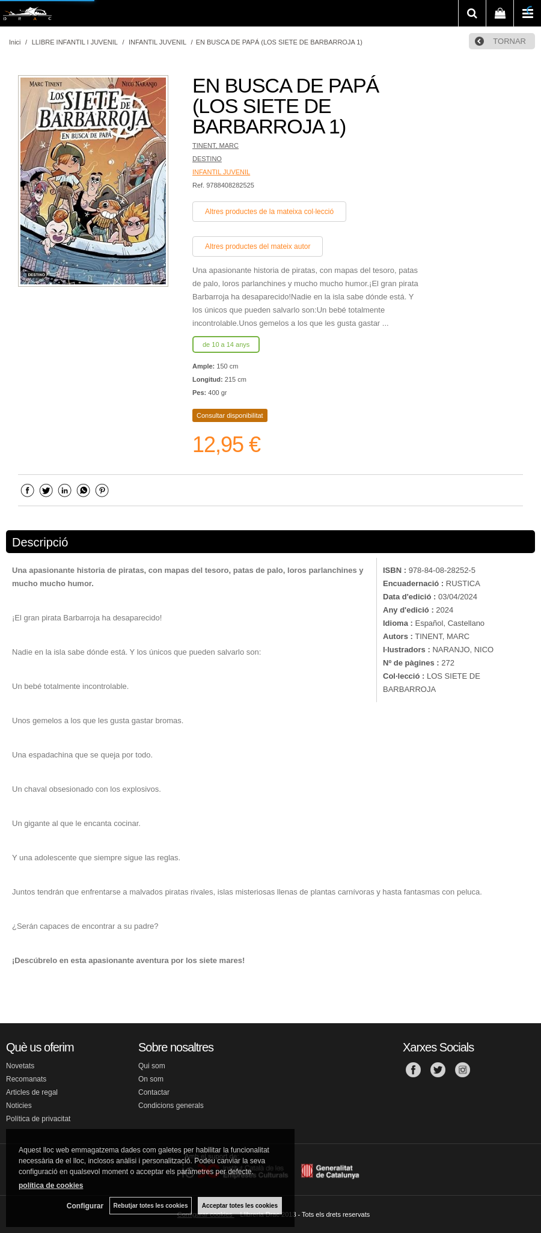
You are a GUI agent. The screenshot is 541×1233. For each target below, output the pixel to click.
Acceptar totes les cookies (240, 1205)
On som (151, 1079)
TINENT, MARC (215, 145)
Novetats (20, 1066)
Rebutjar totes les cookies (150, 1205)
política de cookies (51, 1185)
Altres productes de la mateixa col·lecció (269, 211)
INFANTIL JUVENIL (221, 172)
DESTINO (207, 158)
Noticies (19, 1105)
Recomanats (26, 1079)
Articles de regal (32, 1092)
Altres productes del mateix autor (257, 246)
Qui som (151, 1066)
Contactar (154, 1092)
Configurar (84, 1206)
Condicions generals (171, 1105)
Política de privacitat (38, 1119)
